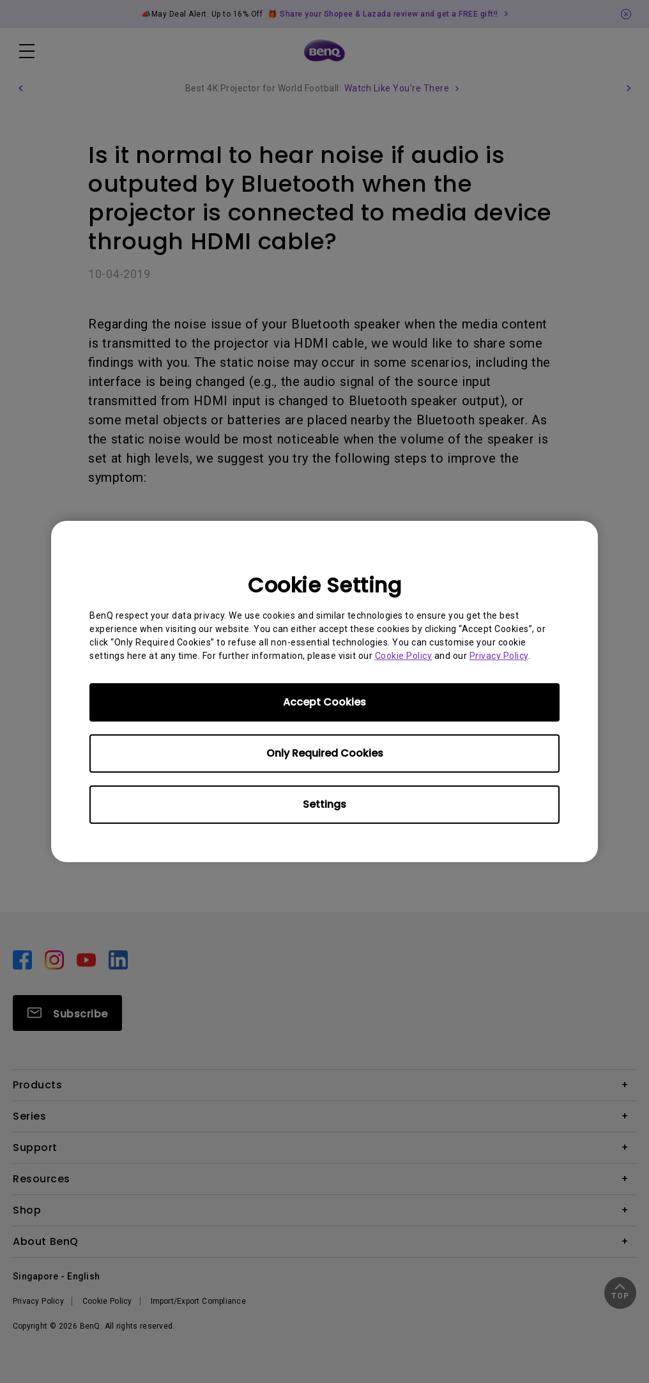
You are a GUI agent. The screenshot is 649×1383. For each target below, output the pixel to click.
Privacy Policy (499, 656)
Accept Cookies (324, 702)
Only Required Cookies (324, 753)
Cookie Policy (403, 656)
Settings (324, 804)
